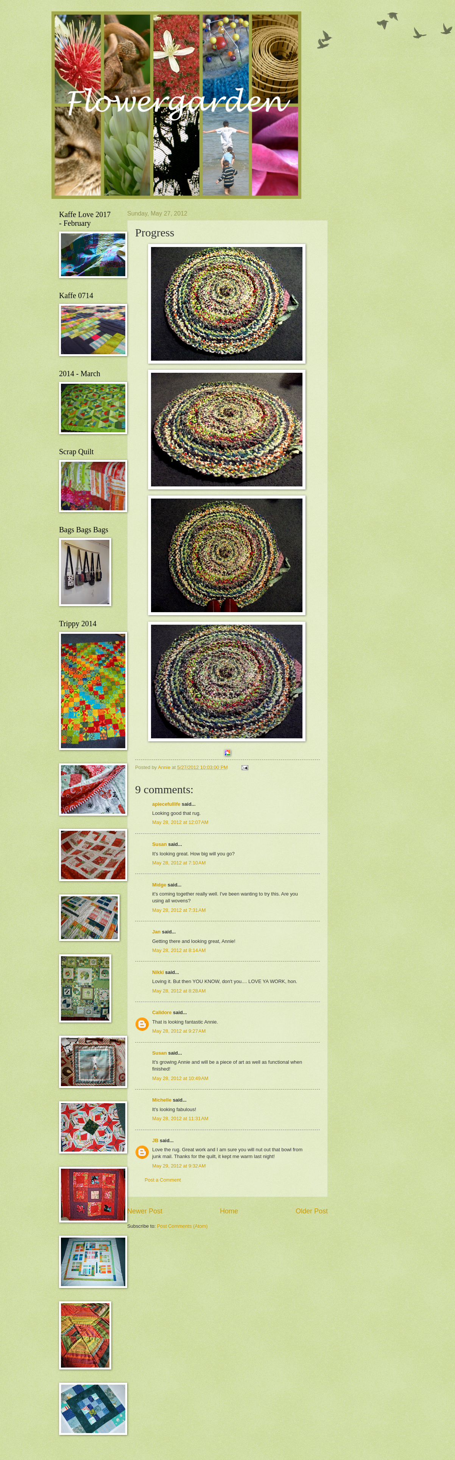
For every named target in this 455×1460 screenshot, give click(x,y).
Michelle (161, 1100)
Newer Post (144, 1211)
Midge (159, 885)
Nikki (158, 972)
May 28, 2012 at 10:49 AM (180, 1078)
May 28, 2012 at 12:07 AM (180, 822)
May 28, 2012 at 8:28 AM (179, 991)
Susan (159, 844)
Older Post (312, 1211)
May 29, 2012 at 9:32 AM (179, 1166)
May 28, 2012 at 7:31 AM (179, 910)
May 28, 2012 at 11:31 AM (180, 1118)
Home (229, 1211)
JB (155, 1140)
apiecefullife (166, 804)
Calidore (162, 1012)
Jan (156, 932)
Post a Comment (163, 1180)
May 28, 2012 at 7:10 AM (179, 863)
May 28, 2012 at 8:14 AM (179, 950)
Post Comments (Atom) (182, 1226)
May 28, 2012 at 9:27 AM (179, 1031)
